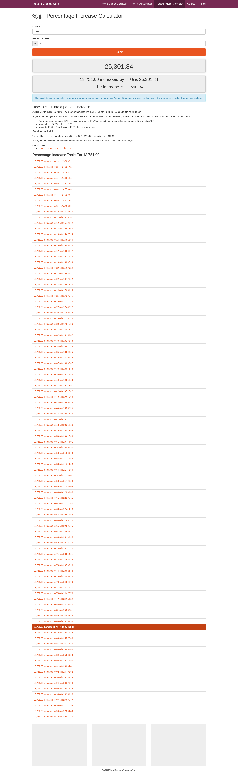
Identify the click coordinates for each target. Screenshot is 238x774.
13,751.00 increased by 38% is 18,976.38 (53, 369)
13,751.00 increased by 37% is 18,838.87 (53, 363)
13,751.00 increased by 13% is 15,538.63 (53, 228)
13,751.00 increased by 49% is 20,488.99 (53, 430)
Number (36, 26)
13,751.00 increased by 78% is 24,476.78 (53, 593)
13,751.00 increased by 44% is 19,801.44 (53, 402)
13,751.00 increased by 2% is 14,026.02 (53, 167)
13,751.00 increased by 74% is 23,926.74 (53, 571)
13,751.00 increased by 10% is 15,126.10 (53, 211)
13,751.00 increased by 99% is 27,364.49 (53, 711)
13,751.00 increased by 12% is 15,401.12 (53, 223)
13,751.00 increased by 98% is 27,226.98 (53, 705)
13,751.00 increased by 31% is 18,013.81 (53, 329)
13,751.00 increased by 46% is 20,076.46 (53, 413)
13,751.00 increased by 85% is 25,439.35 (53, 632)
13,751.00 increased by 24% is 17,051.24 (53, 290)
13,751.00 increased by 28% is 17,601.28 (53, 312)
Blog (203, 4)
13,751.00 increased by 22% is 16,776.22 (53, 279)
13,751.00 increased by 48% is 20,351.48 (53, 425)
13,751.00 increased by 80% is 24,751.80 (53, 604)
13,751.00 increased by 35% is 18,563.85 (53, 352)
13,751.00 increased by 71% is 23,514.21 (53, 554)
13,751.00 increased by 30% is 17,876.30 (53, 324)
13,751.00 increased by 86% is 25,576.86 (53, 638)
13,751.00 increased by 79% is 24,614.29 (53, 599)
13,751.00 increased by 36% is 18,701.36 (53, 357)
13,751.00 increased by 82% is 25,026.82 (53, 615)
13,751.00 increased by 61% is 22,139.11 (53, 498)
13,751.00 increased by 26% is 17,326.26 (53, 301)
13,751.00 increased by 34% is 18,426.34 (53, 346)
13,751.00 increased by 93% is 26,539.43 (53, 677)
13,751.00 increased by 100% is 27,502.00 (54, 716)
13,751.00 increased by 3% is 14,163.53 (53, 172)
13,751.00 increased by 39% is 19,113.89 (53, 374)
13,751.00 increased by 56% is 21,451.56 (53, 470)
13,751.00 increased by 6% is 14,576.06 (53, 189)
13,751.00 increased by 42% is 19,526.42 (53, 391)
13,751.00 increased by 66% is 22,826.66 (53, 526)
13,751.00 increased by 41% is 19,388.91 (53, 385)
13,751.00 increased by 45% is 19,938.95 (53, 408)
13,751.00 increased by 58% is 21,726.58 (53, 481)
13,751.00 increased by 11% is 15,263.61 (53, 217)
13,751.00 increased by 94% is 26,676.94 (53, 683)
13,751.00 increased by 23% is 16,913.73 (53, 284)
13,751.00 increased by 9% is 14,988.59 (53, 206)
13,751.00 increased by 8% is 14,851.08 (53, 200)
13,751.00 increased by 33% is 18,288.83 (53, 341)
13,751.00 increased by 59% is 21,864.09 (53, 486)
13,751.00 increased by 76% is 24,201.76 (53, 582)
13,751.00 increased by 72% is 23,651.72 (53, 559)
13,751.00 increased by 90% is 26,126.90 (53, 660)
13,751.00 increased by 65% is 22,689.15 (53, 520)
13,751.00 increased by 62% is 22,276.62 (53, 503)
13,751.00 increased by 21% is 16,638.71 (53, 273)
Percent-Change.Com (45, 3)
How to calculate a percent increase (55, 148)
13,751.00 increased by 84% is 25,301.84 (54, 627)
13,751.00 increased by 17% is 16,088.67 (53, 251)
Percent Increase (169, 4)
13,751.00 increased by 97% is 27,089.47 (53, 700)
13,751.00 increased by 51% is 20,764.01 (53, 442)
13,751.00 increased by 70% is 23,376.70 (53, 548)
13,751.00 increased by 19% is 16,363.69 (53, 262)
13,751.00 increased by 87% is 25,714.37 (53, 644)
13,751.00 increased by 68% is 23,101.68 (53, 537)
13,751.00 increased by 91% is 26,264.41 (53, 666)
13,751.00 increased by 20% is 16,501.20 (53, 268)
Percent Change (113, 4)
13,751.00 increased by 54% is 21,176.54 (53, 458)
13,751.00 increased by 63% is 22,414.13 (53, 509)
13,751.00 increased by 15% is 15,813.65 (53, 240)
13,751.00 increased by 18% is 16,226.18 (53, 256)
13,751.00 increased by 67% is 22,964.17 (53, 531)
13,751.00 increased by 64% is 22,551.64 (53, 514)
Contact (192, 4)
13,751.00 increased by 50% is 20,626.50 (53, 436)
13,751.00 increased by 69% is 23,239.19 (53, 543)
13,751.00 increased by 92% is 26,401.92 (53, 672)
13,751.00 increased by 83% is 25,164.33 (53, 621)
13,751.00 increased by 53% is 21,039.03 (53, 453)
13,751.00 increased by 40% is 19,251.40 (53, 380)
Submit (119, 52)
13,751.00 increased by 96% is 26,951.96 (53, 694)
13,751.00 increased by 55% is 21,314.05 (53, 464)
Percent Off (141, 4)
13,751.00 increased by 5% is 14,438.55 (53, 183)
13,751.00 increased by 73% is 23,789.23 (53, 565)
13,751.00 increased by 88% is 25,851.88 (53, 649)
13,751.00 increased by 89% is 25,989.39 (53, 655)
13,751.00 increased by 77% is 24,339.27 (53, 587)
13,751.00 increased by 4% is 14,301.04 (53, 178)
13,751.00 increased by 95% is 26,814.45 (53, 688)
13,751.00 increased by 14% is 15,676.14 (53, 234)
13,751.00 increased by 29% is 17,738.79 (53, 318)
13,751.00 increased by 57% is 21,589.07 (53, 475)
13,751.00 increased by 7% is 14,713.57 (53, 195)
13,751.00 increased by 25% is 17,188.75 (53, 296)
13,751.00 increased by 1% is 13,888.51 (53, 161)
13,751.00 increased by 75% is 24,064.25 (53, 576)
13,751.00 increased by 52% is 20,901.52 (53, 447)
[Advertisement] (59, 745)
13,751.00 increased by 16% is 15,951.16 (53, 245)
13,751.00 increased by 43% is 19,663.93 (53, 397)
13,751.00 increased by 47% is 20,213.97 (53, 419)
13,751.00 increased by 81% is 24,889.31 (53, 610)
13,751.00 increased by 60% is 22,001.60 (53, 492)
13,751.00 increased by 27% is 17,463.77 (53, 307)
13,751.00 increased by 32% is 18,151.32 (53, 335)
